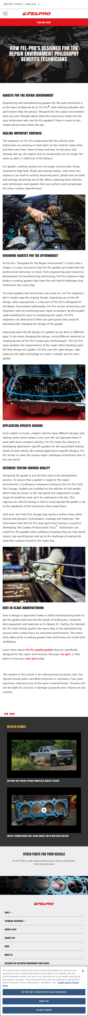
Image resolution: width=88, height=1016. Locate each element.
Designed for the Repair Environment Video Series (27, 963)
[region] (44, 991)
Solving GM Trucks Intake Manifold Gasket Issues (33, 780)
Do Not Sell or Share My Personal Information (44, 992)
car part (65, 654)
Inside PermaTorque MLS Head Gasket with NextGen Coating (38, 836)
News (7, 946)
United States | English (20, 4)
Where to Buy (10, 929)
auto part (31, 658)
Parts (9, 912)
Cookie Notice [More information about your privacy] (64, 983)
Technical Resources (16, 921)
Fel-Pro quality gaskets (39, 650)
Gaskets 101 (10, 938)
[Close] (83, 970)
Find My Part (44, 22)
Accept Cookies (44, 1010)
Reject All (44, 1001)
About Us (9, 954)
